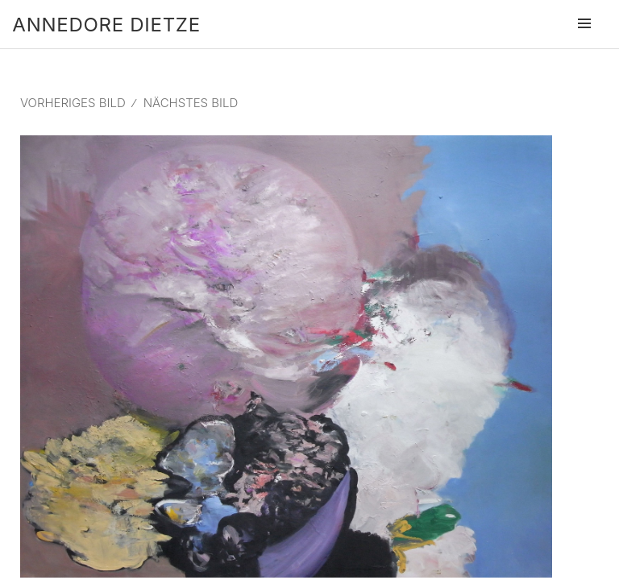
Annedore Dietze (106, 24)
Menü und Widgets (584, 46)
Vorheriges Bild (73, 102)
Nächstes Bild (191, 102)
